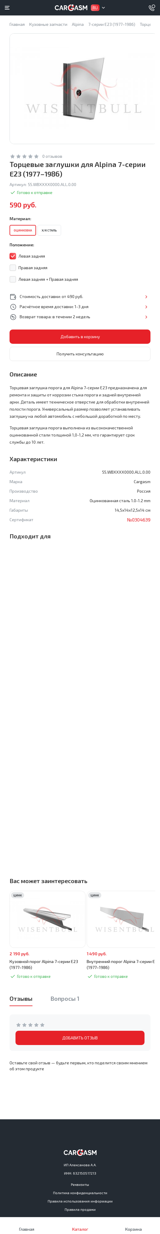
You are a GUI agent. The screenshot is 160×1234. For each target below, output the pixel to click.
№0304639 (138, 519)
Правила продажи (80, 1209)
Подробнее (146, 296)
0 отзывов (52, 156)
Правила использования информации (80, 1201)
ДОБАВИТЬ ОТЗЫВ (80, 1037)
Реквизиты (80, 1184)
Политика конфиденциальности (80, 1193)
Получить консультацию (80, 353)
